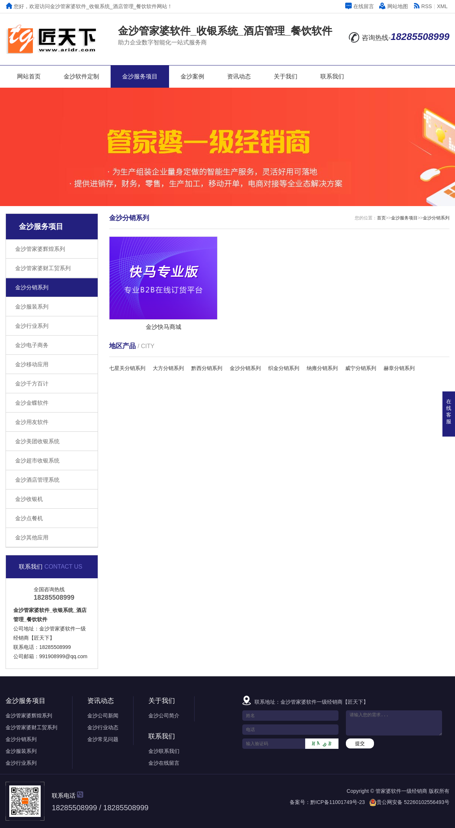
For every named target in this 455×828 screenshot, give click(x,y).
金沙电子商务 (31, 345)
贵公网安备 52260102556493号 (413, 802)
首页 (381, 218)
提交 (360, 743)
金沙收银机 (29, 499)
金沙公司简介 (163, 715)
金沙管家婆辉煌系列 (40, 249)
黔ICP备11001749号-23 (337, 802)
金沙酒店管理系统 (37, 480)
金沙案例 (192, 76)
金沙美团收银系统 (37, 441)
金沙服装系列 (31, 306)
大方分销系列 (168, 368)
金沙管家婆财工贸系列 (43, 268)
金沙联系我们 (163, 751)
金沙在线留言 (163, 763)
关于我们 (285, 76)
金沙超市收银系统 (37, 460)
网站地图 (393, 6)
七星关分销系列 (127, 368)
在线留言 (359, 6)
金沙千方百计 (31, 383)
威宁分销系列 (360, 368)
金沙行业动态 (102, 727)
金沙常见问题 (102, 739)
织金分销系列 (283, 368)
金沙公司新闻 (102, 715)
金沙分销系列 (31, 287)
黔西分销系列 (206, 368)
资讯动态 (239, 76)
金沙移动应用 (31, 364)
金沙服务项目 (140, 76)
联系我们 (332, 76)
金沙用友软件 (31, 422)
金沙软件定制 (81, 76)
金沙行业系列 (31, 326)
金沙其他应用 (31, 537)
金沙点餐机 (29, 518)
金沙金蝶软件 (31, 403)
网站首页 (29, 76)
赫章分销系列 (399, 368)
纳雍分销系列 (322, 368)
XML (442, 6)
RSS (422, 6)
